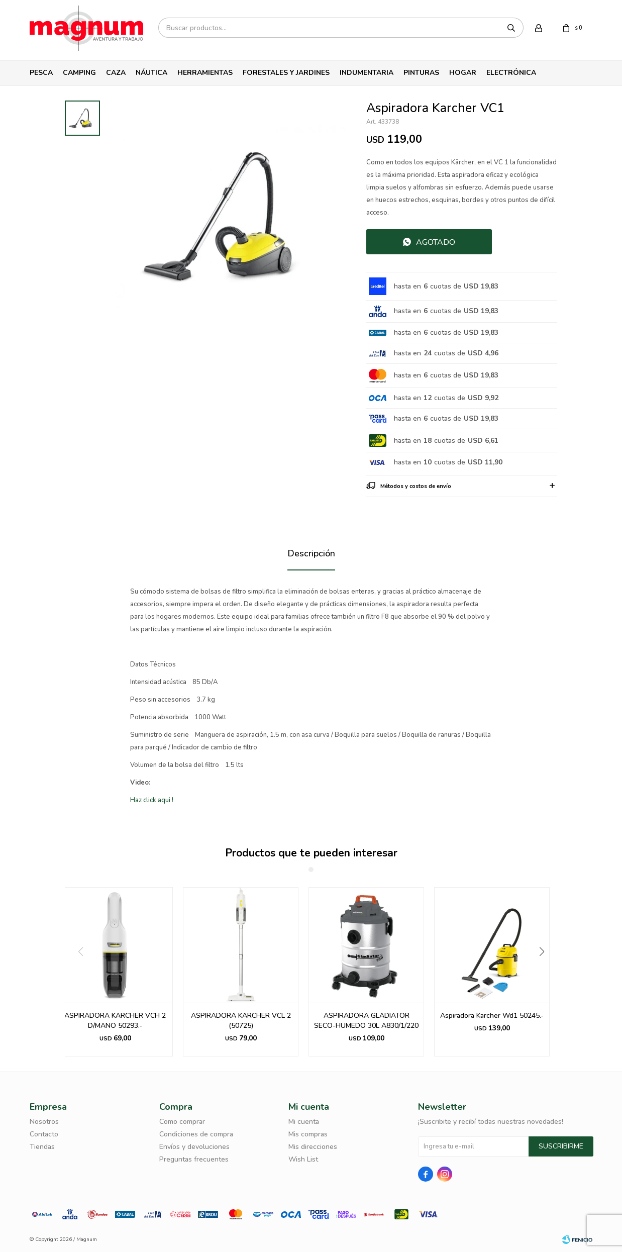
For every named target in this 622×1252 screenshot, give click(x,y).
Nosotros (44, 1121)
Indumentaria (366, 72)
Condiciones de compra (196, 1134)
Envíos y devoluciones (194, 1146)
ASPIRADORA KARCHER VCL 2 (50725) (241, 1020)
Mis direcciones (312, 1146)
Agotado (435, 242)
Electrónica (511, 72)
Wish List (303, 1159)
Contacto (44, 1134)
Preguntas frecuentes (194, 1159)
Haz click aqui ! (151, 800)
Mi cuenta (303, 1121)
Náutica (151, 72)
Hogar (462, 72)
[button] (545, 972)
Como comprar (182, 1121)
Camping (79, 72)
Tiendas (42, 1146)
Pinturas (421, 72)
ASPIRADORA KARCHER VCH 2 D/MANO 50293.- (115, 1020)
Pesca (41, 72)
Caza (116, 72)
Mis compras (308, 1134)
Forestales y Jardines (286, 72)
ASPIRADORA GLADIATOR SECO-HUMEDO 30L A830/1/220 (366, 1020)
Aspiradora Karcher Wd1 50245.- (492, 1015)
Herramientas (205, 72)
